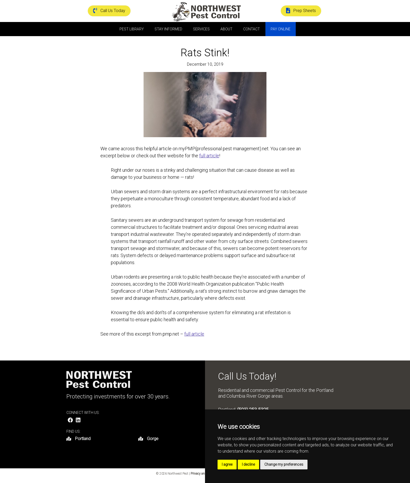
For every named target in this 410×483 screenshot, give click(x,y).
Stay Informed (168, 29)
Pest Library (131, 29)
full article (209, 155)
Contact (251, 29)
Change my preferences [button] (283, 464)
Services (201, 29)
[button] (70, 420)
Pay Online (281, 29)
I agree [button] (227, 464)
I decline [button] (248, 464)
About (226, 29)
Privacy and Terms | (204, 473)
